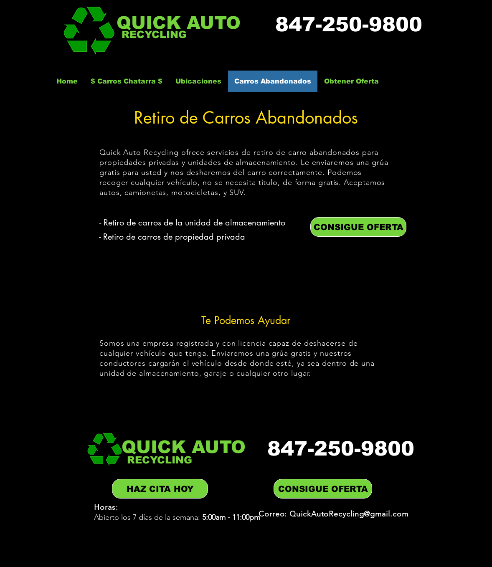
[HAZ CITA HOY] (160, 489)
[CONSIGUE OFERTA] (358, 227)
